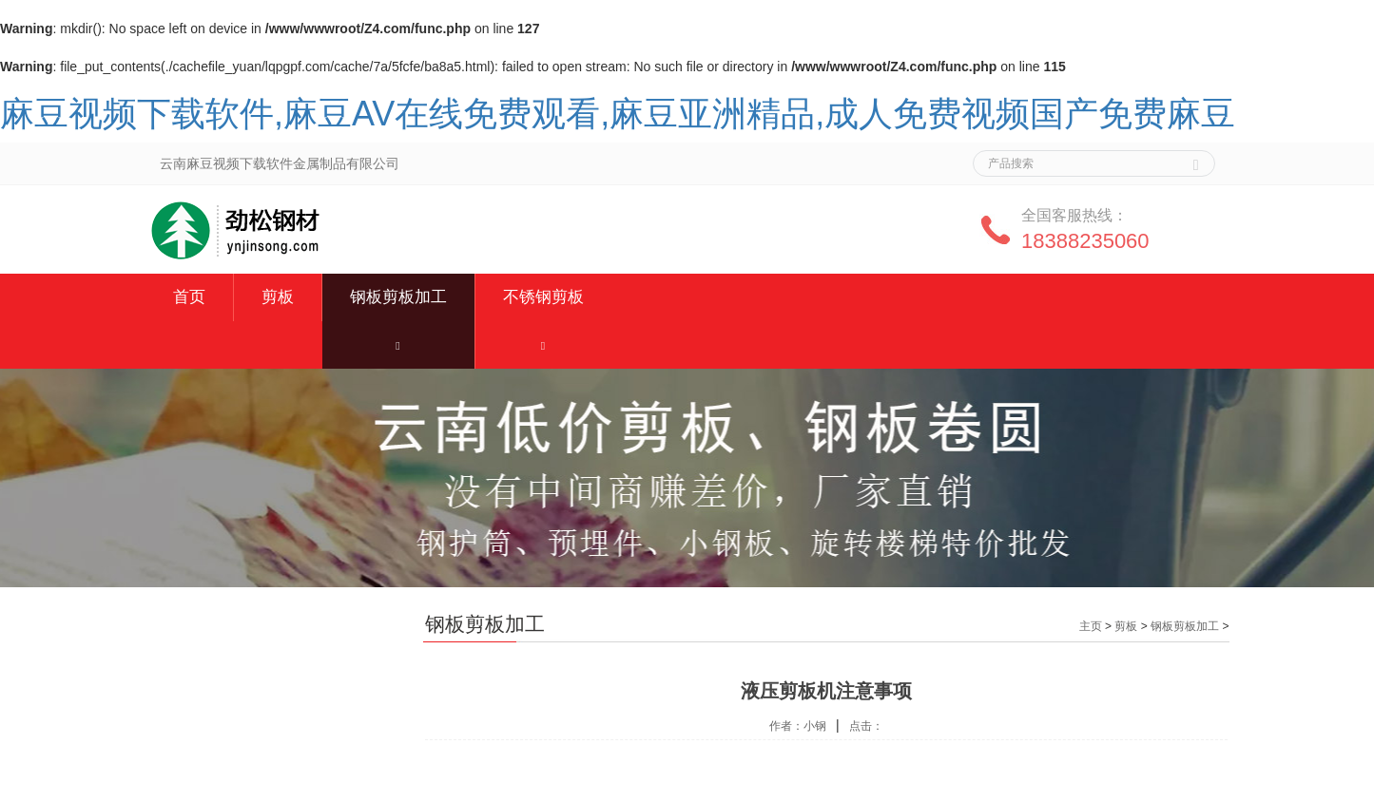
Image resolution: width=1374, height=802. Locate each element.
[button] (398, 345)
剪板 (277, 297)
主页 (1090, 626)
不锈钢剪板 (543, 297)
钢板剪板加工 (398, 297)
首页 (189, 297)
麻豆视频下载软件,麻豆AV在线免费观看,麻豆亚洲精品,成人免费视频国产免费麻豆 (617, 113)
